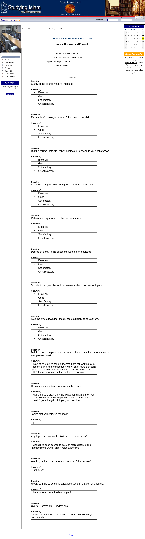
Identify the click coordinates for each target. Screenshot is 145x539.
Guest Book (9, 74)
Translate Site (10, 76)
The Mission (9, 62)
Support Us (9, 71)
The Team (8, 65)
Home (7, 60)
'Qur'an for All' (131, 63)
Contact (8, 68)
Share (72, 535)
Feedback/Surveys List (38, 29)
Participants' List (55, 29)
